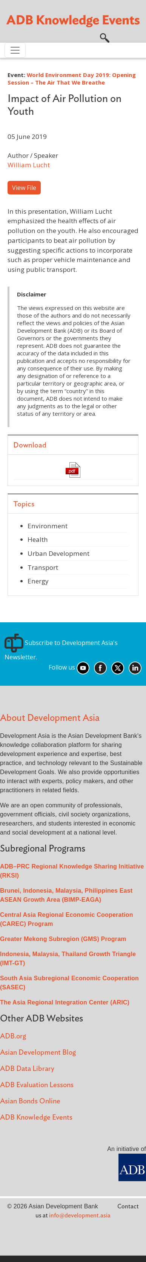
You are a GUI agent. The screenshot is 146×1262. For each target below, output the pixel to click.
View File (24, 188)
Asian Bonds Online (30, 1101)
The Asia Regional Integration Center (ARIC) (64, 1002)
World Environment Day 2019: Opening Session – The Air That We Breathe (72, 78)
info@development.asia (80, 1216)
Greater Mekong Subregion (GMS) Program (63, 939)
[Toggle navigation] (15, 50)
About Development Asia (50, 718)
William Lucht (29, 164)
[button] (104, 37)
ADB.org (13, 1036)
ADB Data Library (27, 1068)
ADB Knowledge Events (36, 1117)
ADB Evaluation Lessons (37, 1085)
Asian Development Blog (38, 1052)
